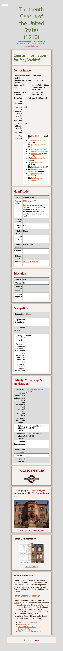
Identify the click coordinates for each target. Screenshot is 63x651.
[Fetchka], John (37, 151)
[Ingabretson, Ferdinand (35, 179)
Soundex (26, 205)
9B (23, 85)
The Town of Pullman (27, 626)
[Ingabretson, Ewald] (39, 158)
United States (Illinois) (35, 389)
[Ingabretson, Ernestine (35, 170)
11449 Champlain (30, 262)
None (28, 314)
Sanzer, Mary (36, 153)
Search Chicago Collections (27, 595)
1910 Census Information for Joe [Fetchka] (36, 45)
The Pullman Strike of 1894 (29, 631)
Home (28, 41)
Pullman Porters (24, 629)
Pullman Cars (23, 624)
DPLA (16, 602)
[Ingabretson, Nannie (39, 162)
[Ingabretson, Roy (38, 167)
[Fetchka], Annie (38, 140)
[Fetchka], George (38, 145)
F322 (25, 201)
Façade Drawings (31, 567)
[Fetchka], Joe (36, 136)
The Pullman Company (27, 622)
